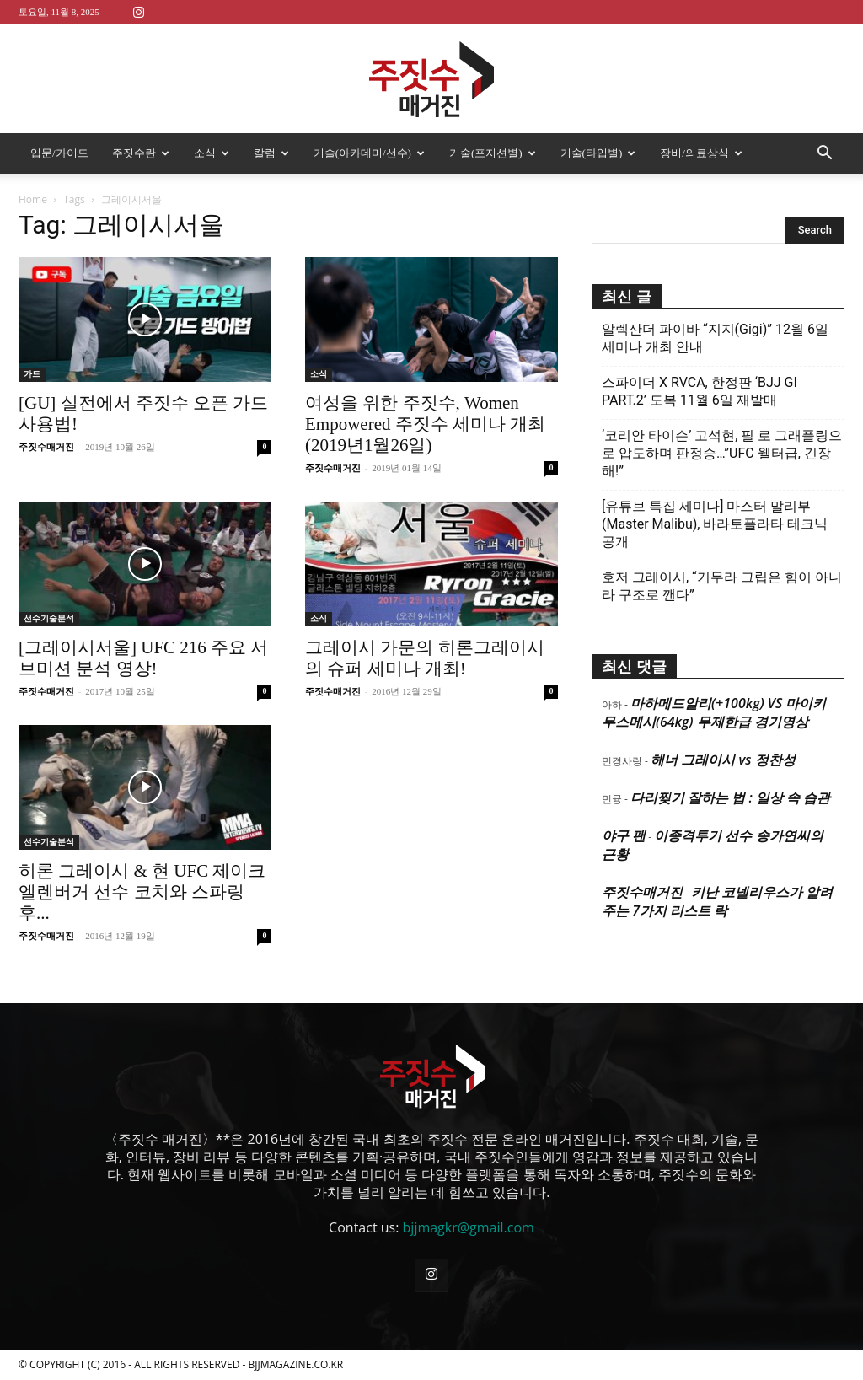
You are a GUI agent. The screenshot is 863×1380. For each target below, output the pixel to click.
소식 (211, 153)
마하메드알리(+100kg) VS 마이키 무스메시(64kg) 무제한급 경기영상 (714, 712)
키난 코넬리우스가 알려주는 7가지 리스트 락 (717, 901)
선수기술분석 (49, 618)
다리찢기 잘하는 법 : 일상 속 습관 (730, 797)
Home (33, 199)
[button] (824, 154)
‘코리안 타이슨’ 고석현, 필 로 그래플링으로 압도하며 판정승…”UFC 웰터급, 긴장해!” (722, 453)
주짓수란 (140, 153)
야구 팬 (624, 835)
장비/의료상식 (701, 153)
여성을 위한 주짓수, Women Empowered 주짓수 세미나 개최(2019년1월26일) (425, 424)
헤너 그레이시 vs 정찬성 (723, 759)
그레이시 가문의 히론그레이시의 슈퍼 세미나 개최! (424, 658)
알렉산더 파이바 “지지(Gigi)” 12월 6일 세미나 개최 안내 (715, 338)
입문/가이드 (59, 153)
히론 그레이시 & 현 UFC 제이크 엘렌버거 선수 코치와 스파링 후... (142, 892)
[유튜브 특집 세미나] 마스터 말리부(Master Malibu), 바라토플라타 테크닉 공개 (715, 524)
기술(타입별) (598, 153)
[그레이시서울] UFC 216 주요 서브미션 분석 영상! (143, 658)
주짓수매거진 (46, 447)
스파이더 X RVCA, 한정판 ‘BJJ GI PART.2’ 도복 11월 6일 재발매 (699, 391)
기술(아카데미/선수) (369, 153)
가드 (32, 374)
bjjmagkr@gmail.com (468, 1227)
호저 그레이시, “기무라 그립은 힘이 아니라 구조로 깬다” (722, 586)
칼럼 (271, 153)
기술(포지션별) (492, 153)
